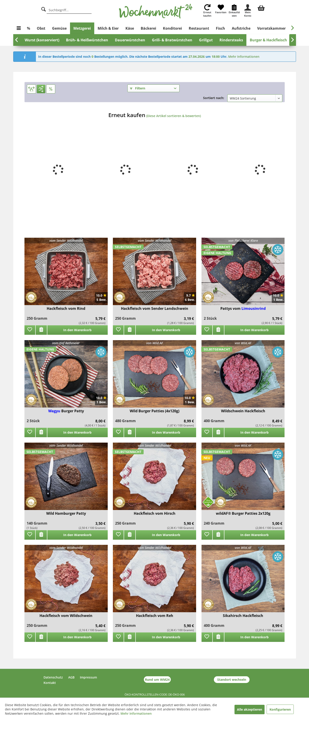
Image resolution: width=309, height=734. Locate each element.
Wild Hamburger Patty (66, 513)
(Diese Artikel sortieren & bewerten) (173, 116)
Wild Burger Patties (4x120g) (154, 411)
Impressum (88, 677)
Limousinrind (253, 308)
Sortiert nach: (213, 98)
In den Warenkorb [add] (77, 330)
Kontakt (50, 683)
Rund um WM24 (157, 679)
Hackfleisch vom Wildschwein (65, 615)
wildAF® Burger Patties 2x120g (243, 513)
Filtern (137, 88)
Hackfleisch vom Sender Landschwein (154, 308)
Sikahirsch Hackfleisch (243, 615)
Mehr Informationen (243, 56)
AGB (71, 677)
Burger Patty (72, 410)
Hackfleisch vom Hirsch (154, 513)
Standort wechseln (231, 679)
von (243, 240)
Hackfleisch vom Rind (66, 308)
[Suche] (43, 9)
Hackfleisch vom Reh (154, 615)
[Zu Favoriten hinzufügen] (29, 330)
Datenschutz (53, 677)
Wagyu (54, 410)
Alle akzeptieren (249, 709)
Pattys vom (230, 308)
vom (66, 240)
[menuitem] (261, 7)
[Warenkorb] (261, 7)
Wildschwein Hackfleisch (243, 411)
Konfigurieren (280, 709)
